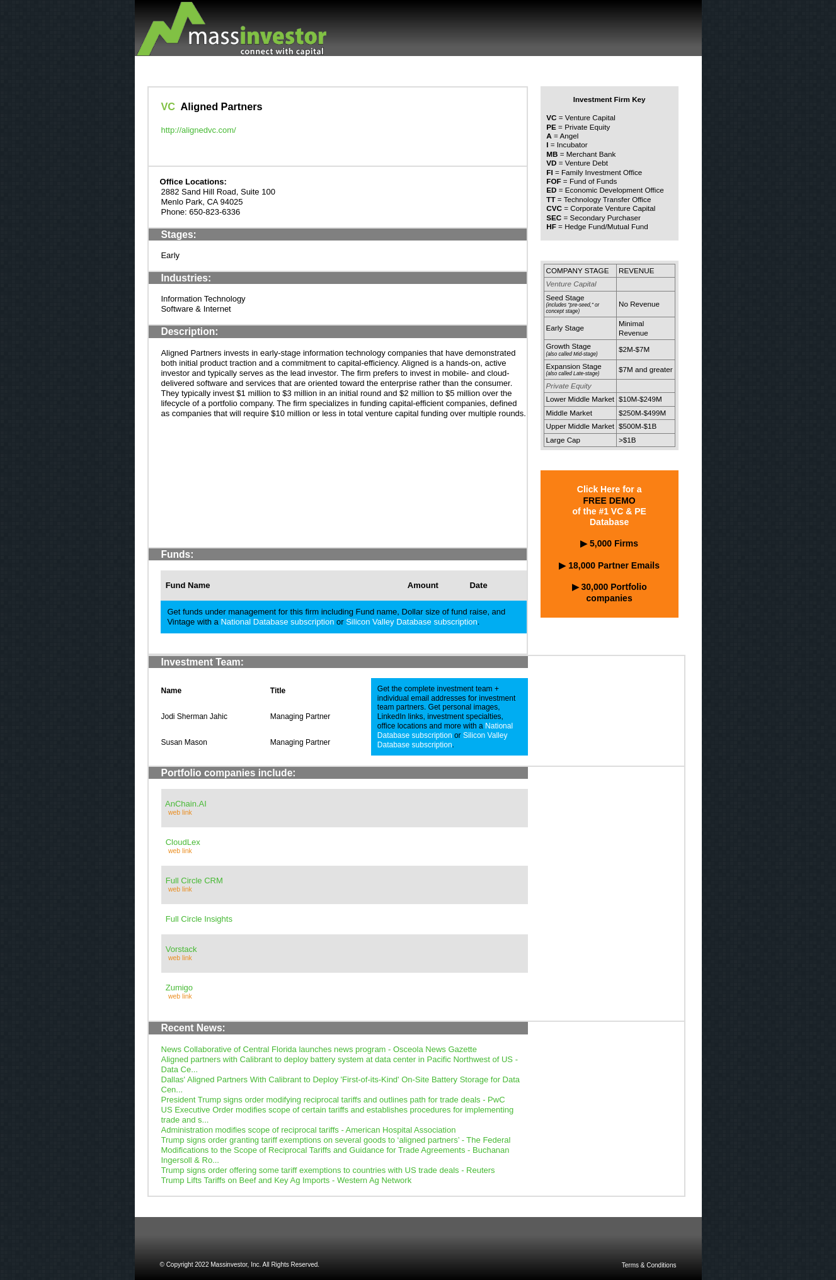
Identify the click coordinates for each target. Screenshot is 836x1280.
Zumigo (179, 987)
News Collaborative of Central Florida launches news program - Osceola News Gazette (319, 1049)
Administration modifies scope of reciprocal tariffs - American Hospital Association (308, 1130)
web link (180, 812)
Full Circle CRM (194, 880)
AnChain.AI (186, 803)
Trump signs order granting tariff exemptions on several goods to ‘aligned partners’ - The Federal (336, 1140)
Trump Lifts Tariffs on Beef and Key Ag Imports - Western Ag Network (286, 1180)
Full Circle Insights (199, 919)
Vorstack (181, 949)
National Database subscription (277, 621)
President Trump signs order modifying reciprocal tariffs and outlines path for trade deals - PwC (333, 1099)
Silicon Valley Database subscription (412, 621)
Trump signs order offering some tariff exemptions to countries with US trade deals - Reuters (328, 1170)
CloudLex (183, 842)
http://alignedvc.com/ (198, 130)
